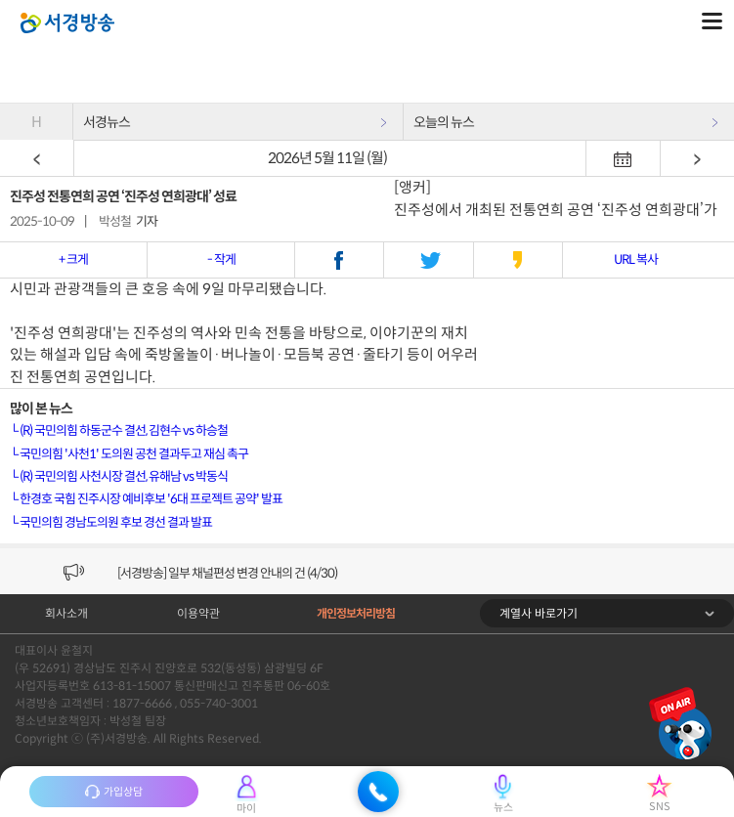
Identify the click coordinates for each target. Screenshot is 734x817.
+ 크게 (73, 259)
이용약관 (198, 613)
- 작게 (221, 259)
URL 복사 (636, 259)
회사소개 (66, 613)
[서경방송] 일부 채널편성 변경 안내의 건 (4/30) (227, 573)
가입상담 (114, 791)
